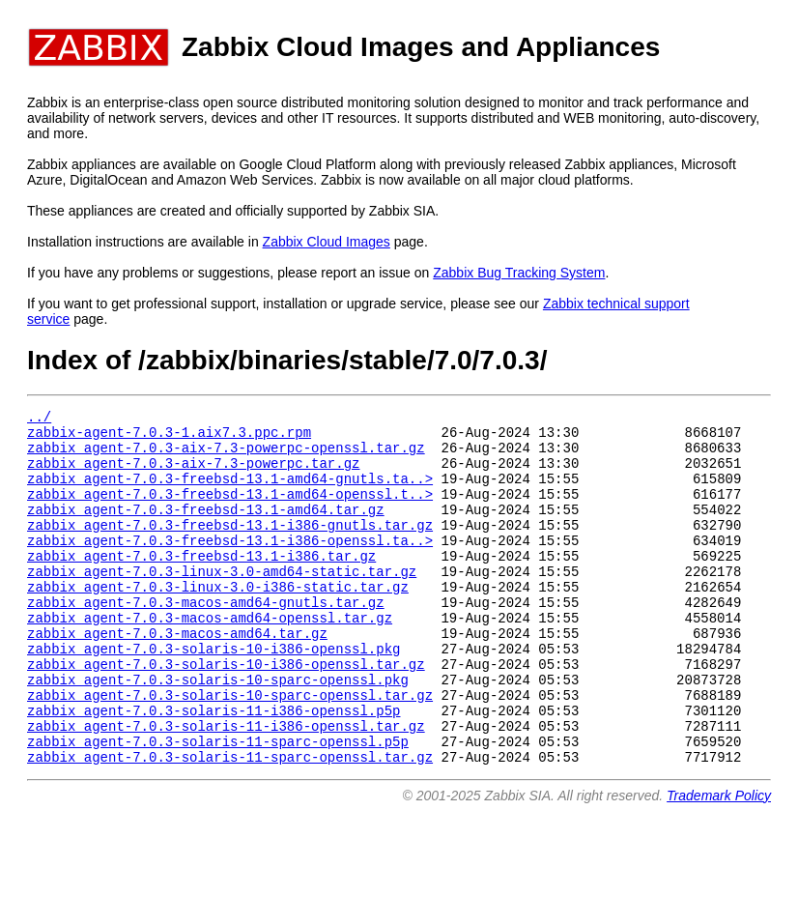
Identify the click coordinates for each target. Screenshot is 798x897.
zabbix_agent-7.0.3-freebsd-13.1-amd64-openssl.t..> (230, 511)
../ (39, 419)
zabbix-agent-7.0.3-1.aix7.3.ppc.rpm (169, 437)
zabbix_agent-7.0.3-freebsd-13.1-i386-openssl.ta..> (230, 566)
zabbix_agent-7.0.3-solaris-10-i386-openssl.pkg (213, 694)
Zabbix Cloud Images (326, 241)
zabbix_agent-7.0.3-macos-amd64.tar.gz (177, 676)
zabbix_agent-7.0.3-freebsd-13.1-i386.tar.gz (201, 584)
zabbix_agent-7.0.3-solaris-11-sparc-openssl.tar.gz (230, 823)
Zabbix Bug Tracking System (519, 272)
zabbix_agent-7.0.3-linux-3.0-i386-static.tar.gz (218, 621)
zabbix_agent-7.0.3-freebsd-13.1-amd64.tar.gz (206, 529)
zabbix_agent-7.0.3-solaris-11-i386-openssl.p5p (213, 768)
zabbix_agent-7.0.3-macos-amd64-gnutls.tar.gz (206, 639)
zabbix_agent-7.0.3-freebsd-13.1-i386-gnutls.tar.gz (230, 547)
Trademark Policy (719, 862)
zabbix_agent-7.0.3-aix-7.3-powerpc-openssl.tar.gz (226, 456)
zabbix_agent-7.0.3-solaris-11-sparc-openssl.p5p (218, 805)
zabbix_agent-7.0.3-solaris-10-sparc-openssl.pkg (218, 731)
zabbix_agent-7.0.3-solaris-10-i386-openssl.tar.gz (226, 713)
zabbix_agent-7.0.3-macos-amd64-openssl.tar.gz (209, 658)
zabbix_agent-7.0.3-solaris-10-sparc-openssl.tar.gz (230, 749)
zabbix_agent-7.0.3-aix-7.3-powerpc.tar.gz (193, 474)
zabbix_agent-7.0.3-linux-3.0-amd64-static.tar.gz (221, 602)
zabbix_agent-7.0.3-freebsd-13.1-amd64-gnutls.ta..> (230, 492)
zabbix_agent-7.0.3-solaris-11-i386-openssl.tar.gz (226, 786)
